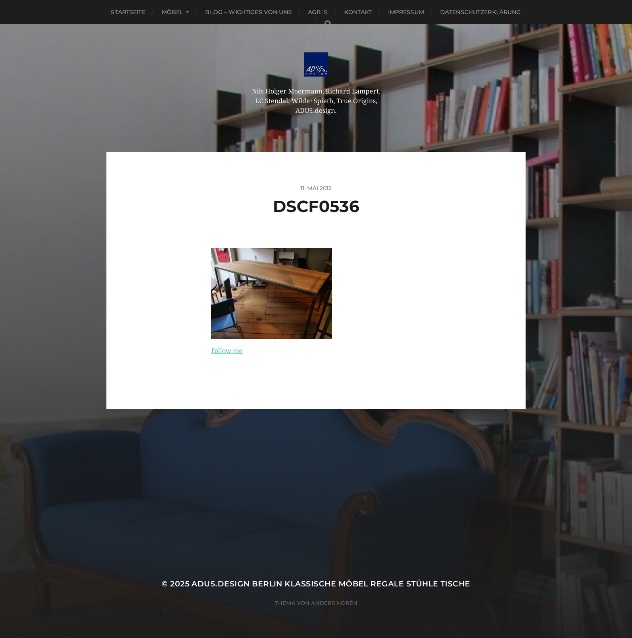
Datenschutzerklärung (480, 12)
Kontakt (358, 12)
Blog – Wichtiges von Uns (248, 12)
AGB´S (318, 12)
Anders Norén (334, 603)
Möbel (172, 12)
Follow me (227, 351)
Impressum (406, 12)
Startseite (128, 12)
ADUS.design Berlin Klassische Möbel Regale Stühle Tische (330, 583)
